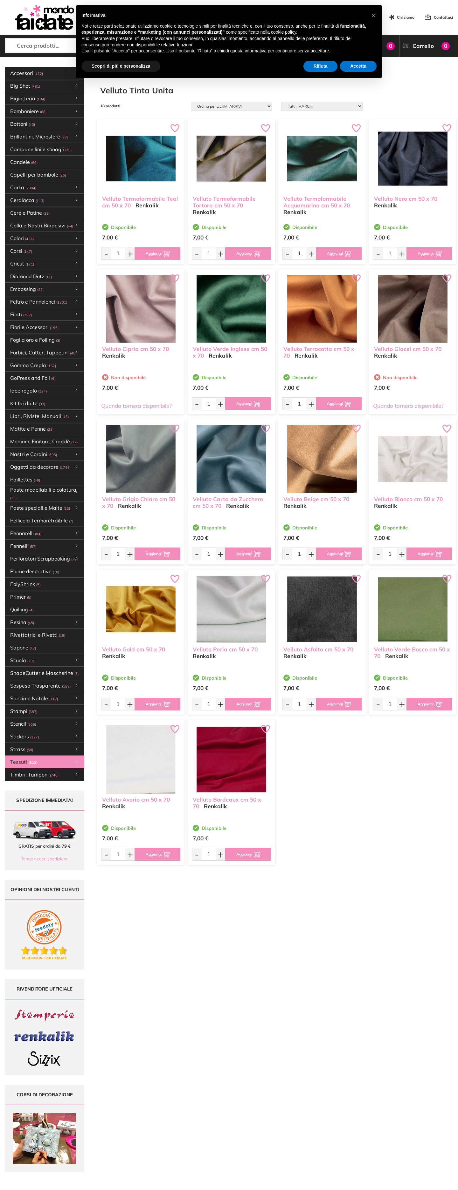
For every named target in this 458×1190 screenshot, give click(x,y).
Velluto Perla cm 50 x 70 (225, 649)
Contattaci (443, 17)
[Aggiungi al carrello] (157, 253)
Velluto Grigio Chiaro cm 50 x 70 (138, 502)
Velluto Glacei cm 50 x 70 (407, 349)
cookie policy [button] (283, 32)
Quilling (21, 609)
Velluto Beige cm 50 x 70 (316, 499)
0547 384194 (140, 1127)
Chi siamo (405, 17)
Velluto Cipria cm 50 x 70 (135, 349)
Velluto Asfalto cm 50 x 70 (318, 649)
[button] (373, 15)
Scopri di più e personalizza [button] (121, 66)
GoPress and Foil (32, 378)
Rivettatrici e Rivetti (37, 635)
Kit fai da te (27, 403)
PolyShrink (25, 584)
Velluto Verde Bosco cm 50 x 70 (412, 652)
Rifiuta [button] (321, 66)
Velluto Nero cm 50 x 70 (405, 198)
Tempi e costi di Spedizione (296, 1117)
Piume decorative (34, 571)
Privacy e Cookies (287, 1130)
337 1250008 (140, 1145)
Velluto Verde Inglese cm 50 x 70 (230, 352)
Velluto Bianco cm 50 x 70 (408, 499)
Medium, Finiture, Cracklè (44, 441)
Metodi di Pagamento (291, 1111)
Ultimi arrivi (206, 1105)
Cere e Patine (30, 213)
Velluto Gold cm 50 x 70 (133, 649)
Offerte (202, 1111)
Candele (24, 162)
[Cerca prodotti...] (57, 45)
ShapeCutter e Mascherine (44, 673)
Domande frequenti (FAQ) (294, 1105)
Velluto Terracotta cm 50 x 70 (318, 352)
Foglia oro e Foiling (35, 340)
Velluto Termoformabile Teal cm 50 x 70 (140, 202)
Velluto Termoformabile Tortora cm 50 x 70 (224, 202)
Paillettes (25, 479)
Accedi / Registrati (211, 1130)
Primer (20, 597)
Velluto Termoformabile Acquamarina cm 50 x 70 (316, 202)
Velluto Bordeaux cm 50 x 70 (227, 803)
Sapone (23, 647)
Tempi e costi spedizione (44, 858)
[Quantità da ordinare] (118, 253)
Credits (316, 1181)
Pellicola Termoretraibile (41, 520)
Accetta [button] (358, 66)
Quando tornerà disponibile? (136, 405)
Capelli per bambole (38, 174)
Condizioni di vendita (290, 1123)
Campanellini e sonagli (41, 149)
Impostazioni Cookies (290, 1136)
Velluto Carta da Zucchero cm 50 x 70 (228, 502)
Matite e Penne (31, 429)
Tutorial (202, 1117)
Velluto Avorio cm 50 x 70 (136, 799)
